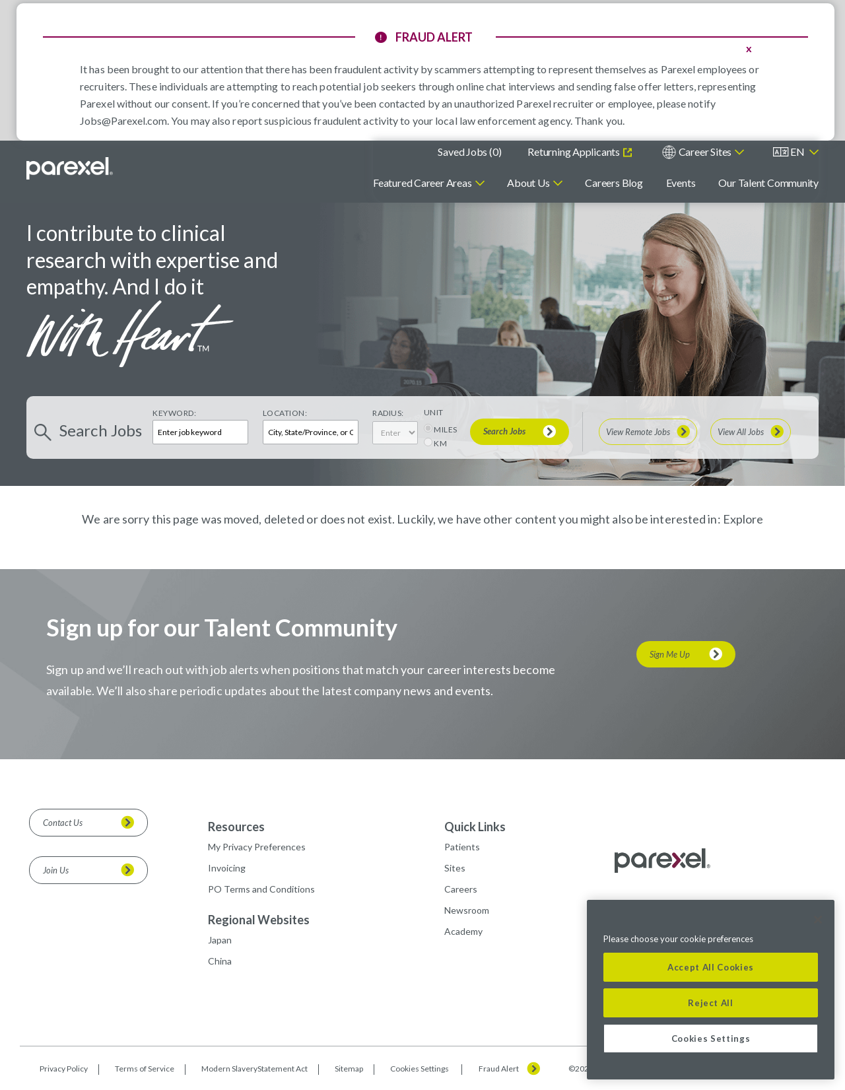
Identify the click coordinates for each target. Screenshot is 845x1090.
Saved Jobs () (469, 151)
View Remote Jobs (638, 431)
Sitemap (349, 1068)
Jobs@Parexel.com (123, 120)
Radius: (388, 413)
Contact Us (63, 822)
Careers (460, 889)
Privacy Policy (64, 1068)
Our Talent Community (768, 182)
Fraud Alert (499, 1069)
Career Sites (705, 151)
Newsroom (466, 910)
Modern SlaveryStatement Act (254, 1068)
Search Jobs (504, 431)
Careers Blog (613, 182)
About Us (528, 182)
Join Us (56, 870)
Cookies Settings (419, 1068)
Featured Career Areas (422, 182)
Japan (220, 939)
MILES (445, 429)
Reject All (710, 1003)
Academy (463, 931)
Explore (743, 519)
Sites (454, 867)
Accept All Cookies (710, 967)
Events (681, 182)
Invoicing (227, 867)
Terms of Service (144, 1068)
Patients (462, 846)
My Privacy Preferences (257, 846)
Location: (285, 413)
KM (440, 443)
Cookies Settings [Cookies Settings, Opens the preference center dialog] (711, 1038)
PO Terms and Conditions (261, 889)
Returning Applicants (574, 151)
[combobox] (310, 432)
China (220, 961)
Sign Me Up (670, 654)
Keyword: (174, 413)
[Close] (817, 919)
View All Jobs (741, 431)
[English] (796, 152)
